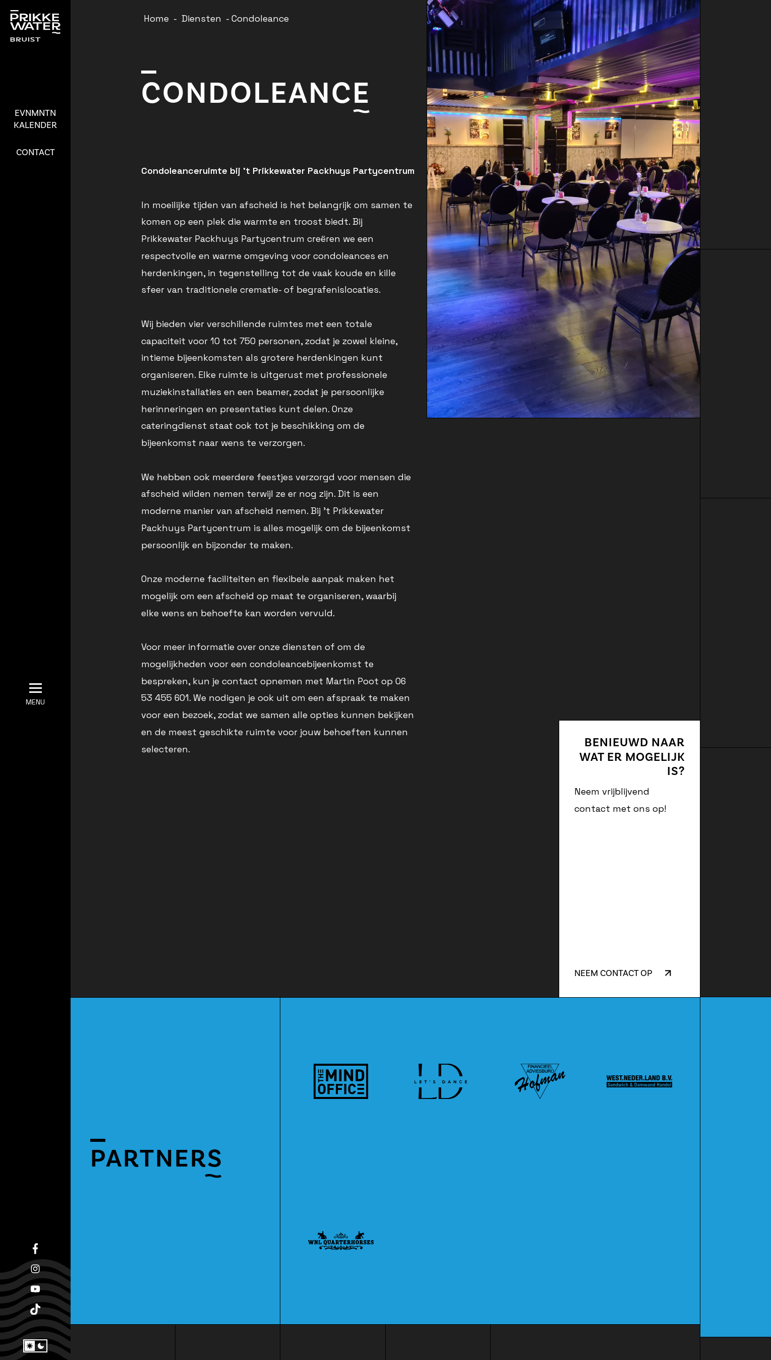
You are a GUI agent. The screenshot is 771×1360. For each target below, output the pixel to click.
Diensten (201, 18)
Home (156, 18)
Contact (35, 152)
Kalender (35, 119)
